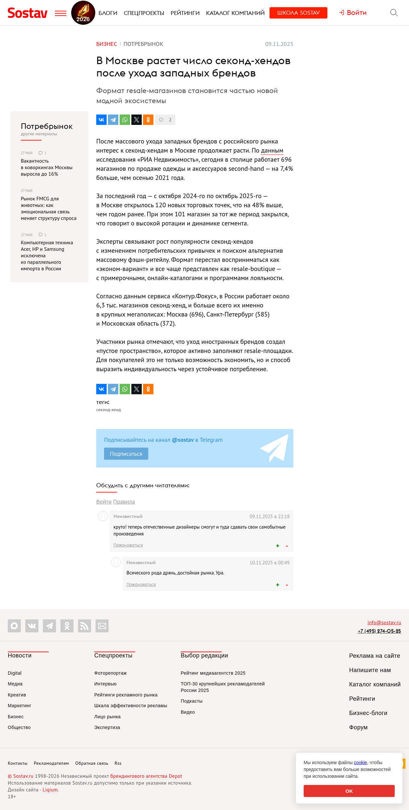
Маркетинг (20, 705)
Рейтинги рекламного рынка (126, 694)
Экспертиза (107, 727)
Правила (124, 501)
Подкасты (192, 701)
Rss (118, 763)
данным (272, 150)
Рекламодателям (51, 763)
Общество (19, 727)
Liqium (50, 790)
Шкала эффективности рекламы (130, 705)
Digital (14, 673)
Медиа (15, 683)
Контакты (18, 763)
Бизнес (16, 716)
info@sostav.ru (384, 622)
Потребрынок (47, 126)
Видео (188, 712)
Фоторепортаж (110, 673)
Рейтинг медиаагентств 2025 (213, 673)
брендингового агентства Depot (146, 776)
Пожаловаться (128, 544)
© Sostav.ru (20, 776)
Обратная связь (92, 763)
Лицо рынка (107, 716)
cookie (360, 762)
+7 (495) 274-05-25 (379, 631)
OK (349, 791)
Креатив (17, 694)
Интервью (105, 683)
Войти (104, 501)
